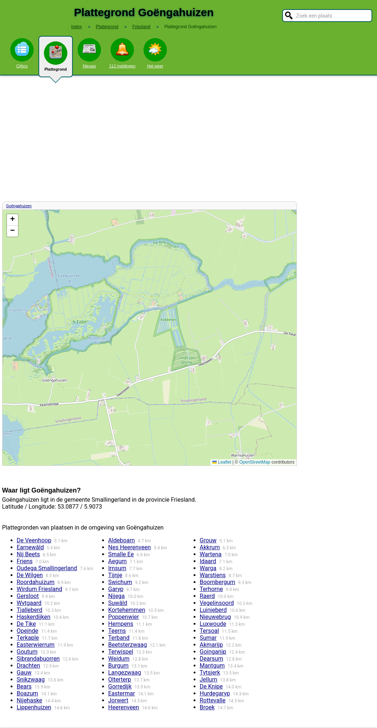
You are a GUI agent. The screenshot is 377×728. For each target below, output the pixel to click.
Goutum (27, 651)
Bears (24, 686)
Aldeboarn (121, 540)
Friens (25, 561)
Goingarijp (213, 651)
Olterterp (119, 679)
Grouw (208, 540)
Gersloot (28, 596)
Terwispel (120, 651)
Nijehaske (29, 700)
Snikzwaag (31, 679)
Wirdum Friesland (39, 589)
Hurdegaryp (215, 693)
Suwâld (117, 602)
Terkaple (28, 637)
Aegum (117, 561)
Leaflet (221, 462)
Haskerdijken (34, 616)
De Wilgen (30, 575)
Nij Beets (28, 554)
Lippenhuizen (34, 707)
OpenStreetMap (254, 462)
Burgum (118, 665)
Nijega (116, 596)
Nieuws (89, 53)
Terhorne (211, 589)
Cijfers (22, 53)
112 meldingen (122, 53)
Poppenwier (123, 616)
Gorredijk (120, 686)
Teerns (117, 630)
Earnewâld (30, 547)
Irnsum (117, 568)
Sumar (208, 637)
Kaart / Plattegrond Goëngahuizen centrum (149, 338)
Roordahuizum (36, 582)
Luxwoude (213, 623)
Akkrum (210, 547)
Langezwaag (124, 672)
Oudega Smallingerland (47, 568)
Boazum (27, 693)
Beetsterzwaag (127, 644)
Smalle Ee (121, 554)
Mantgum (212, 665)
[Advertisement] (188, 138)
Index (76, 26)
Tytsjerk (210, 672)
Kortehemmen (126, 609)
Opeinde (27, 630)
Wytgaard (29, 602)
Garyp (116, 589)
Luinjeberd (213, 609)
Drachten (28, 665)
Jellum (208, 679)
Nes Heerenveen (129, 547)
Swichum (120, 582)
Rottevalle (212, 700)
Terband (119, 637)
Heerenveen (123, 707)
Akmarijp (211, 644)
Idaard (208, 561)
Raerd (207, 596)
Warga (208, 568)
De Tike (26, 623)
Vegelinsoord (217, 602)
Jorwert (118, 700)
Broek (207, 707)
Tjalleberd (29, 609)
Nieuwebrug (215, 616)
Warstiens (213, 575)
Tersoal (209, 630)
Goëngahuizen (19, 206)
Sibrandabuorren (38, 658)
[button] (12, 220)
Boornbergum (217, 582)
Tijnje (115, 575)
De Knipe (211, 686)
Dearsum (211, 658)
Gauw (24, 672)
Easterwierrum (36, 644)
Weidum (119, 658)
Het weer (155, 53)
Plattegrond (55, 59)
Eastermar (121, 693)
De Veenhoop (34, 540)
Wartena (211, 554)
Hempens (121, 623)
